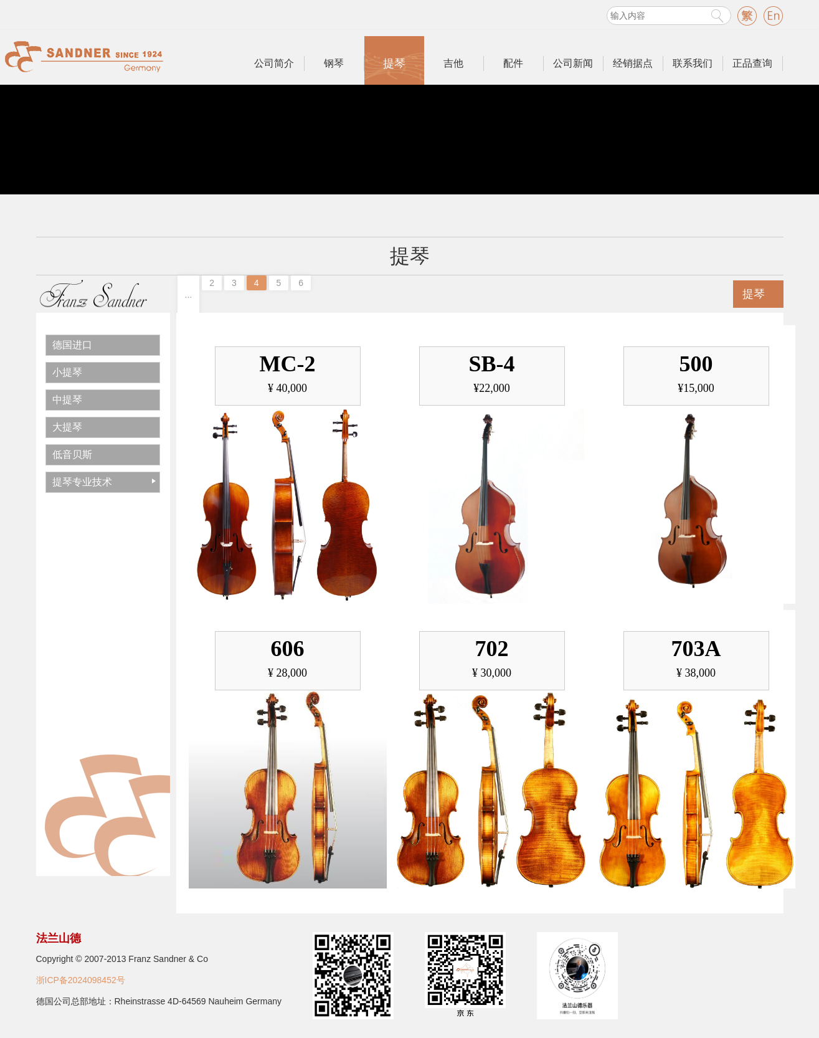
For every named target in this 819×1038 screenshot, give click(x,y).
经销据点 (633, 63)
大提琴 (67, 427)
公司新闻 (573, 63)
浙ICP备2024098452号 (80, 980)
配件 (513, 63)
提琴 (394, 63)
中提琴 (67, 399)
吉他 (453, 63)
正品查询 (752, 63)
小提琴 (67, 372)
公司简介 (274, 63)
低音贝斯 (72, 454)
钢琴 (334, 63)
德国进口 (72, 345)
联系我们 (692, 63)
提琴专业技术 (82, 482)
